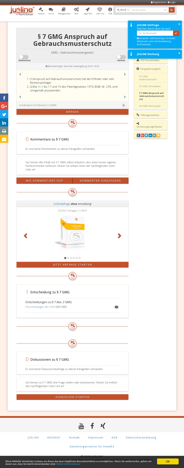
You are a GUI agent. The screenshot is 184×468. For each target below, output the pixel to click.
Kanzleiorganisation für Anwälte (92, 446)
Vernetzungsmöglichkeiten (149, 125)
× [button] (179, 24)
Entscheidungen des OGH (40, 307)
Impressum (96, 437)
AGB (115, 437)
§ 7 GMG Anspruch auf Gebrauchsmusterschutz (151, 96)
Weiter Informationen (106, 464)
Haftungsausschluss (148, 115)
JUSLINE (33, 437)
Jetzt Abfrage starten (72, 264)
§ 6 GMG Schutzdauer (150, 86)
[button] (41, 11)
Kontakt (74, 437)
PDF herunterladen (148, 60)
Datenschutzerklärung (141, 437)
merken (72, 111)
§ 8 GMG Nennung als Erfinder (149, 107)
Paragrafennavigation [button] (149, 68)
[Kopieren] (123, 105)
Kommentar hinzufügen (100, 180)
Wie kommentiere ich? (44, 180)
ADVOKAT (54, 437)
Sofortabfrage (62, 204)
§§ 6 (41, 86)
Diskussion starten (72, 397)
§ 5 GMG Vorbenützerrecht (148, 78)
